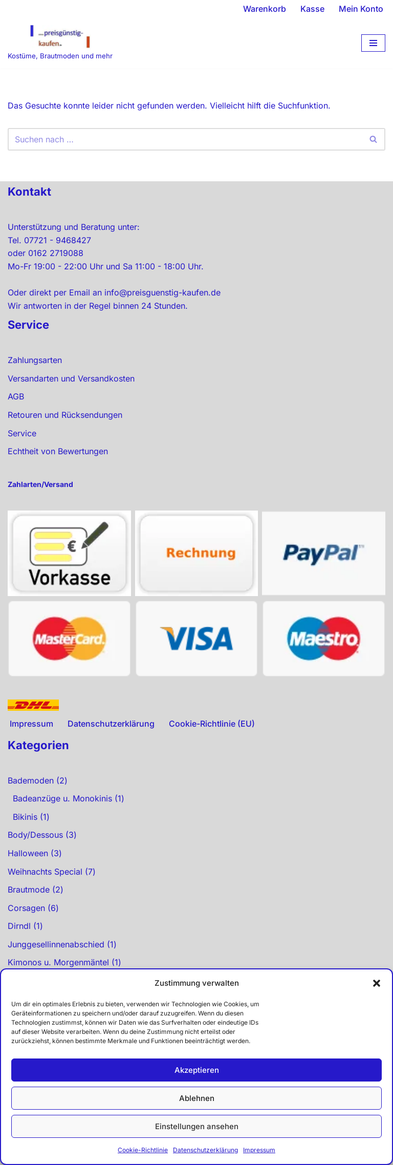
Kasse (312, 9)
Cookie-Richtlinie (143, 1150)
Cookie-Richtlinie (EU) (212, 723)
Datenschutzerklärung (205, 1150)
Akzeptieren (196, 1070)
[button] (377, 983)
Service (22, 433)
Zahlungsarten (35, 360)
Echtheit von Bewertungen (58, 451)
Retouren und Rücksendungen (65, 415)
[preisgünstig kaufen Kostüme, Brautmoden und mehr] (60, 43)
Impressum (259, 1150)
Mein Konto (361, 9)
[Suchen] (185, 139)
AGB (16, 396)
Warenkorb (264, 9)
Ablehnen (196, 1098)
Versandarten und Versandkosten (71, 378)
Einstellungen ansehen (196, 1126)
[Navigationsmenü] (373, 43)
